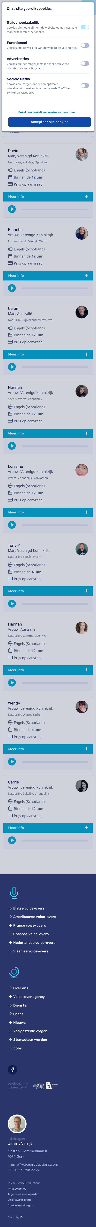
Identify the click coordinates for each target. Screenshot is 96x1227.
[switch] (85, 27)
